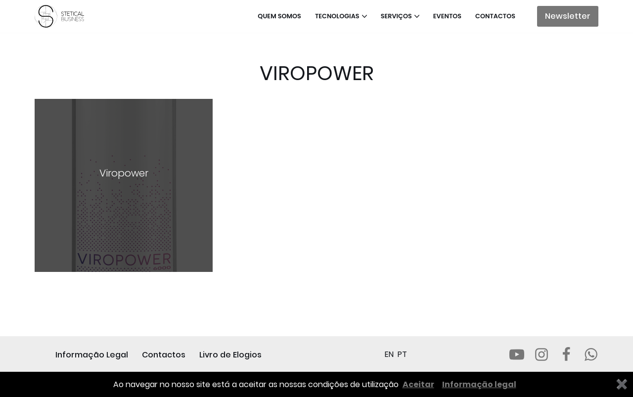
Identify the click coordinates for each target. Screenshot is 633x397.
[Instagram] (541, 354)
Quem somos (279, 16)
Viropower (123, 173)
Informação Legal (91, 354)
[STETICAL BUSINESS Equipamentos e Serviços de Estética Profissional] (62, 16)
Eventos (447, 16)
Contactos (495, 16)
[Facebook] (566, 354)
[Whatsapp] (591, 354)
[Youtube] (516, 354)
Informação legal (479, 384)
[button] (364, 16)
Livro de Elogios (230, 354)
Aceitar (418, 384)
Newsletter (567, 16)
